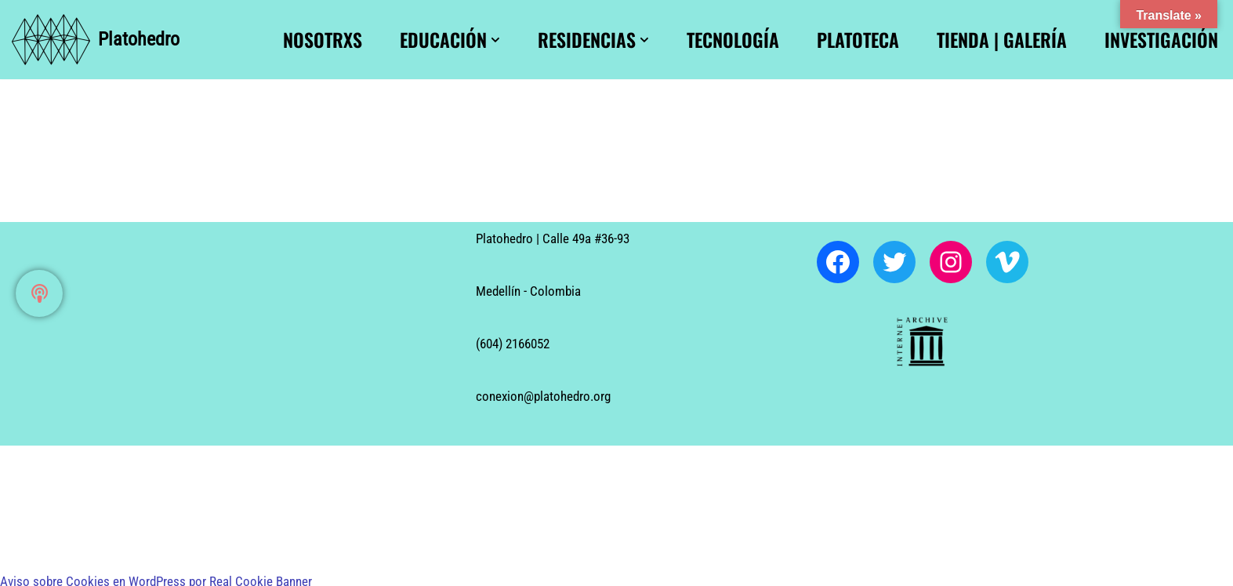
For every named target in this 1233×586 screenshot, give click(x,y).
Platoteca (858, 39)
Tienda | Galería (1002, 39)
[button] (495, 40)
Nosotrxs (322, 39)
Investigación (1161, 39)
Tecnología (733, 39)
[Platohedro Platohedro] (96, 39)
